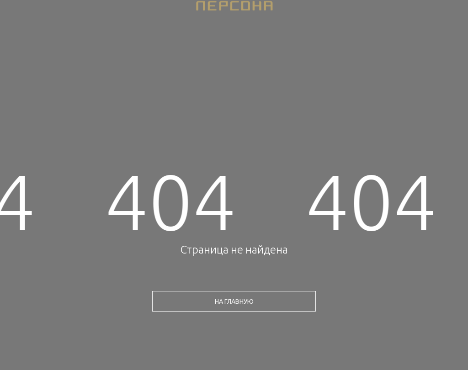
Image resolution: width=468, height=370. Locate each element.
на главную (234, 301)
